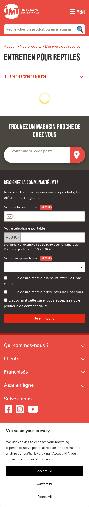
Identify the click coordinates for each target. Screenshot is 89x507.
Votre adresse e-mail (21, 208)
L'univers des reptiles (62, 46)
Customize (44, 484)
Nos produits (31, 46)
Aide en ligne (19, 385)
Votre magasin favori (21, 259)
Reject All (44, 496)
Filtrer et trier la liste (26, 76)
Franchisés (16, 372)
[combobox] (44, 29)
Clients (11, 359)
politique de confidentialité (26, 307)
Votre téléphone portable (24, 228)
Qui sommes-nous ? (26, 345)
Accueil (10, 46)
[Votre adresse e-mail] (44, 216)
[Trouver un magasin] (77, 155)
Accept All (44, 471)
